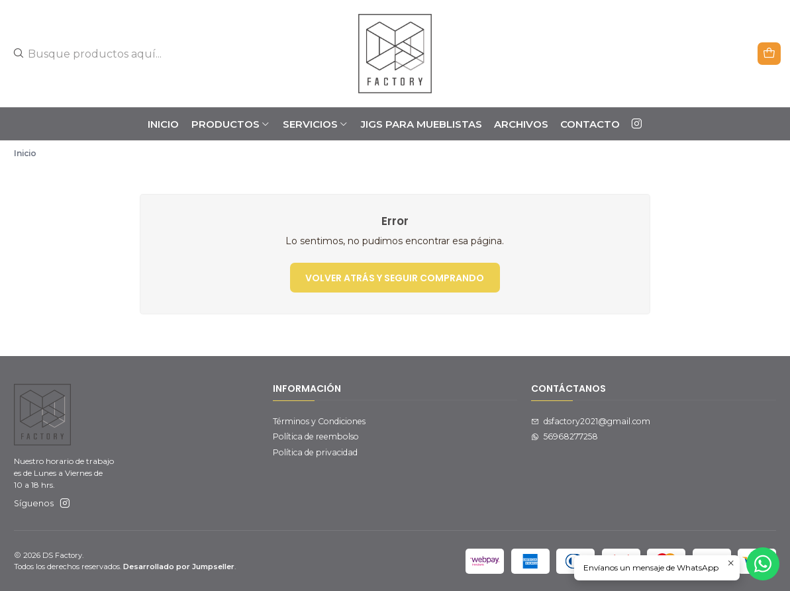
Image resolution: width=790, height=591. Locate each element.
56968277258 (564, 436)
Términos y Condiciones (319, 421)
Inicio (163, 124)
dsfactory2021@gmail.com (590, 421)
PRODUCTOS (231, 124)
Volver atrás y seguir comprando (394, 278)
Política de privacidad (315, 452)
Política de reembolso (316, 436)
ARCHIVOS (521, 124)
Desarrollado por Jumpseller (178, 566)
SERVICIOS (316, 124)
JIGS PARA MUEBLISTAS (421, 124)
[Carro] (769, 53)
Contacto (590, 124)
